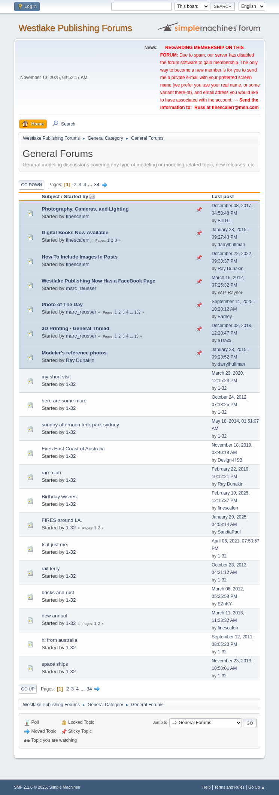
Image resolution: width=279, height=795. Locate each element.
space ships (55, 664)
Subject (51, 196)
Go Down (31, 184)
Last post (223, 196)
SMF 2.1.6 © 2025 (30, 787)
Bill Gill (224, 220)
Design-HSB (230, 460)
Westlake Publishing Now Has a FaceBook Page (98, 281)
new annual (54, 616)
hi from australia (59, 640)
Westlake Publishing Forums (75, 28)
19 (136, 336)
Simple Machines (64, 787)
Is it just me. (55, 544)
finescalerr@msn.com (235, 107)
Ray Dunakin (230, 268)
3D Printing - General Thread (75, 328)
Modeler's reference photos (74, 353)
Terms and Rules (229, 787)
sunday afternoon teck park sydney (80, 424)
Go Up (27, 689)
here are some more (64, 400)
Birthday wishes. (60, 496)
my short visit (56, 377)
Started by (79, 196)
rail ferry (51, 568)
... (91, 184)
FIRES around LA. (62, 520)
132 (137, 312)
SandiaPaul (229, 532)
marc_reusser (81, 288)
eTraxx (224, 340)
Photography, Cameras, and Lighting (85, 209)
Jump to (160, 722)
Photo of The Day (62, 304)
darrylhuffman (231, 244)
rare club (51, 472)
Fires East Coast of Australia (73, 448)
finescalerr (77, 216)
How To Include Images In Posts (80, 257)
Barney (225, 316)
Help (206, 787)
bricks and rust (58, 592)
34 (97, 184)
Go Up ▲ (256, 787)
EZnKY (225, 604)
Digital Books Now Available (75, 232)
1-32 (71, 384)
